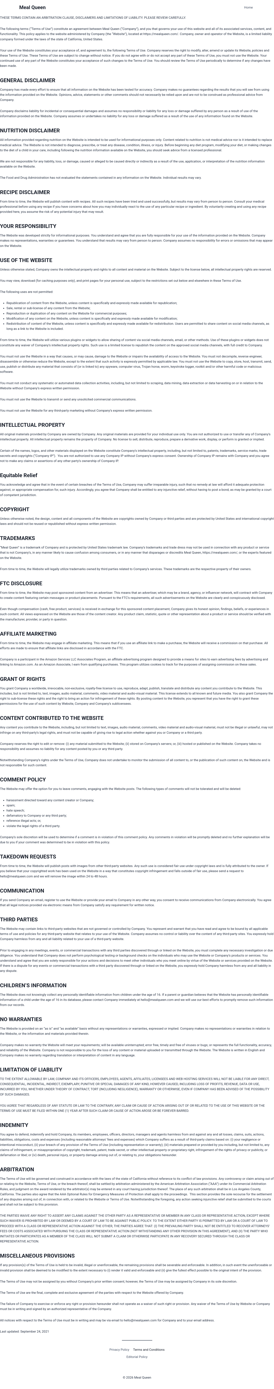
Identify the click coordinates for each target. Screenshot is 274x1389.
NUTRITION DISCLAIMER (30, 130)
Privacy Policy (119, 1350)
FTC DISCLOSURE (21, 583)
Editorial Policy (137, 1357)
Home (248, 7)
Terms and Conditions (149, 1350)
